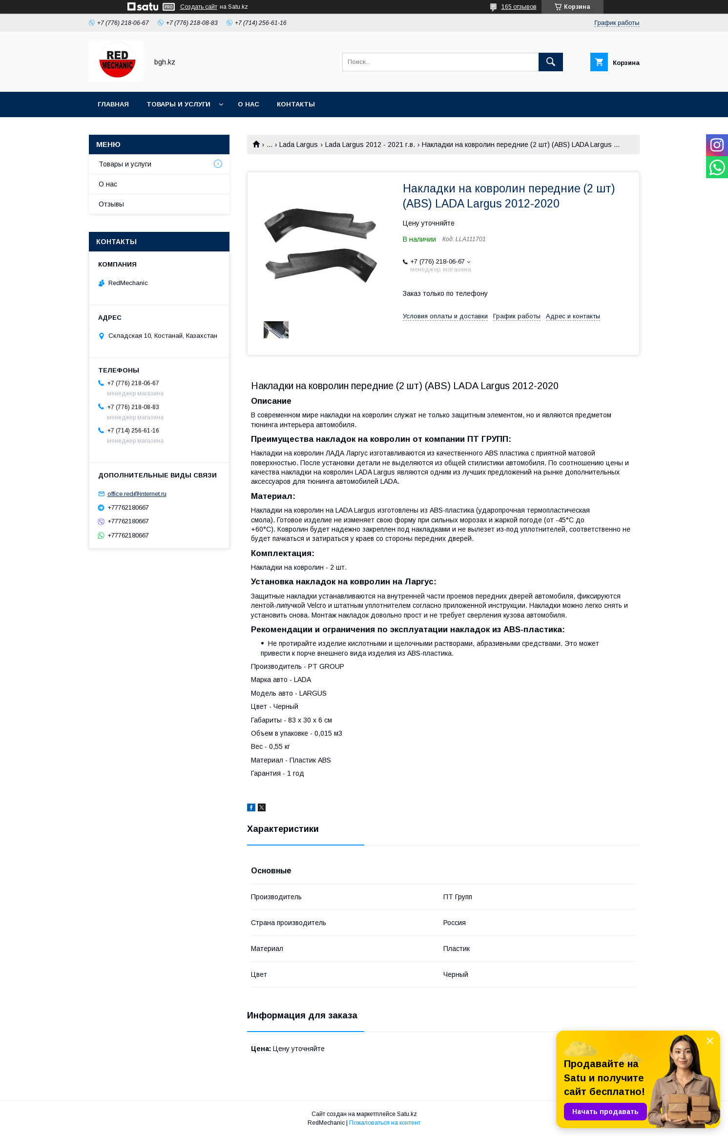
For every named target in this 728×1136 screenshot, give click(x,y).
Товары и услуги (178, 104)
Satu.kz (407, 1114)
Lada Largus (298, 144)
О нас (248, 104)
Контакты (296, 104)
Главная (113, 104)
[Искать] (551, 62)
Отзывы (111, 204)
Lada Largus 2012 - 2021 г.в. (370, 144)
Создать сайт (198, 6)
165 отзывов (519, 6)
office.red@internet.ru (136, 493)
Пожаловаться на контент (384, 1122)
